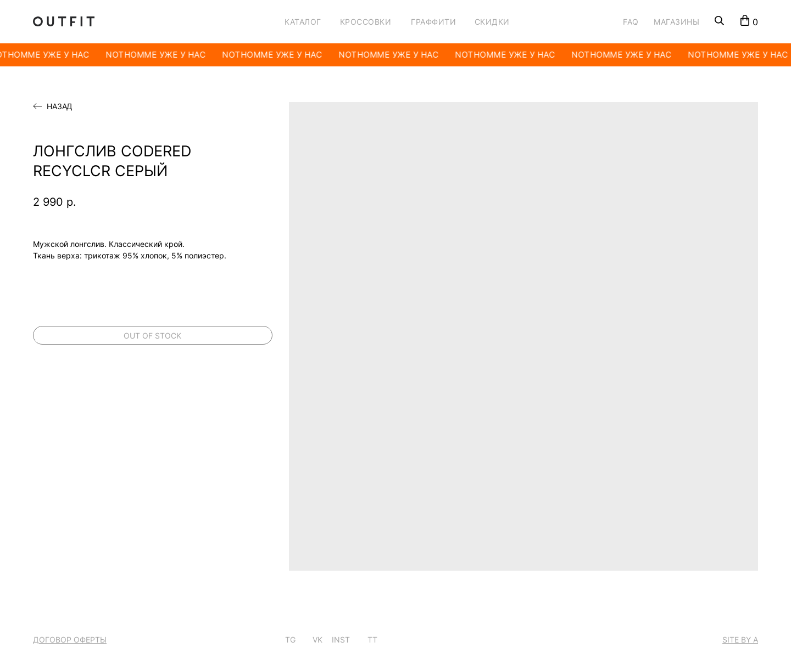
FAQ (631, 21)
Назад (60, 106)
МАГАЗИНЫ (676, 21)
